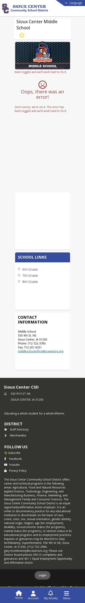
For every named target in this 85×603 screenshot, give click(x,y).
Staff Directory (16, 429)
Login (42, 575)
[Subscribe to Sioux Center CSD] (12, 452)
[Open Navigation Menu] (66, 595)
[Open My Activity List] (51, 595)
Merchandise (15, 435)
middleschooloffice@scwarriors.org (40, 351)
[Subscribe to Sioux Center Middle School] (22, 35)
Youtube (12, 464)
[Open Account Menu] (33, 595)
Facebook (13, 459)
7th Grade (30, 275)
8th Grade (30, 281)
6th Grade (30, 269)
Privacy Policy (15, 470)
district (13, 424)
